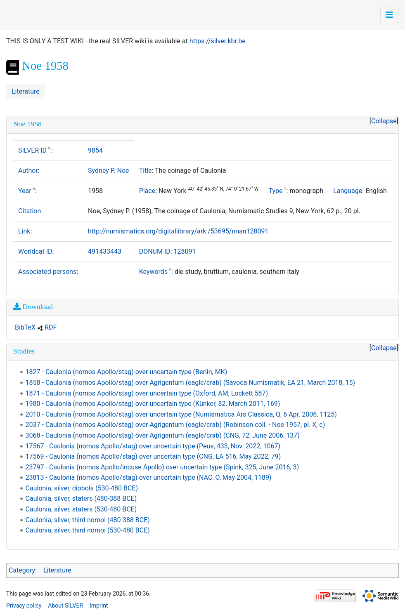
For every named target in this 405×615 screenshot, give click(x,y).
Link (24, 231)
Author (28, 170)
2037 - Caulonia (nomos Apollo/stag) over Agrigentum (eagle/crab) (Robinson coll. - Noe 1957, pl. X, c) (175, 425)
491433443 (104, 251)
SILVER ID (32, 150)
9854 (95, 150)
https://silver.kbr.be (217, 41)
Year (24, 191)
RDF (51, 327)
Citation (29, 211)
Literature (26, 91)
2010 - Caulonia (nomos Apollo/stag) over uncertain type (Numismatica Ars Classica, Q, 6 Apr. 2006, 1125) (181, 414)
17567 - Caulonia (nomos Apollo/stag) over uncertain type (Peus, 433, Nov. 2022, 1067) (153, 446)
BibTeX (25, 327)
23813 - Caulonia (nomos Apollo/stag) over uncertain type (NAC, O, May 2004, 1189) (149, 477)
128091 (185, 251)
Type (276, 191)
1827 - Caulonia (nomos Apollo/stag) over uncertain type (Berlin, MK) (126, 372)
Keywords (153, 272)
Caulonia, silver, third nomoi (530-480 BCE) (88, 530)
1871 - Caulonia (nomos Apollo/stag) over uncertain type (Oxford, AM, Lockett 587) (147, 393)
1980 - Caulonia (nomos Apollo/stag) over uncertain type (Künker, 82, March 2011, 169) (153, 404)
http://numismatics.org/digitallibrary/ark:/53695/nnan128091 (178, 231)
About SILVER (65, 605)
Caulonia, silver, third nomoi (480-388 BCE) (88, 520)
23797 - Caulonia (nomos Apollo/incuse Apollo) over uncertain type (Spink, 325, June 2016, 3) (162, 467)
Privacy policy (23, 605)
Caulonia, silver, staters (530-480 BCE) (81, 509)
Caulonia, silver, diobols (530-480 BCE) (82, 488)
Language (347, 191)
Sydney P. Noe (108, 170)
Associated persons (47, 272)
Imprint (99, 605)
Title (145, 170)
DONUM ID (155, 251)
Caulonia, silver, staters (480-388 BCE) (81, 498)
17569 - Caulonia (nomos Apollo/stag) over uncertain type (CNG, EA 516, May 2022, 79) (153, 456)
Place (147, 191)
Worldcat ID (35, 251)
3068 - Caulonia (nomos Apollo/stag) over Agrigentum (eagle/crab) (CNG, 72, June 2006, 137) (163, 435)
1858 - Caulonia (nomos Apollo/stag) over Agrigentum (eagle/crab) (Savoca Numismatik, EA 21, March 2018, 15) (190, 382)
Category (22, 570)
